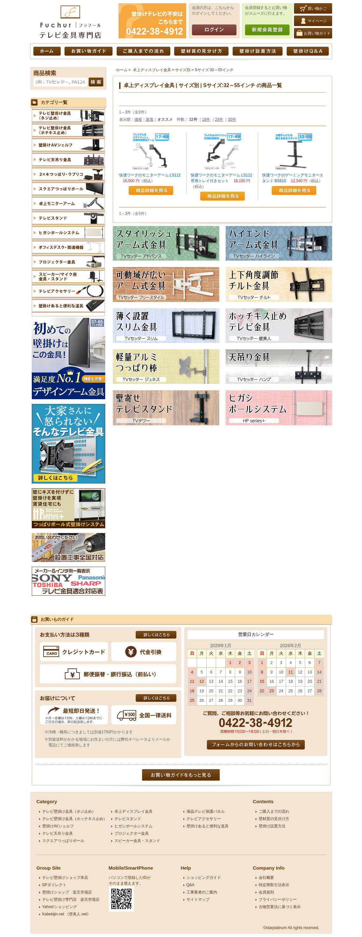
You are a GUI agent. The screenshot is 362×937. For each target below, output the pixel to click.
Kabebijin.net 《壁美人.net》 (66, 914)
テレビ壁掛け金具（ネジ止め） (69, 811)
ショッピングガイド (204, 877)
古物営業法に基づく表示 (280, 907)
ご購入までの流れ (143, 51)
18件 (206, 119)
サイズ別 (182, 70)
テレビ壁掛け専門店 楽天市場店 (70, 899)
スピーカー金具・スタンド (137, 840)
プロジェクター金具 (131, 833)
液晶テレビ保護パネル (206, 811)
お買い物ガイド (89, 51)
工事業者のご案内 (202, 892)
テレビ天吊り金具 (57, 833)
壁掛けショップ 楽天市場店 (67, 892)
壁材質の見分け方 (201, 51)
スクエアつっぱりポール (63, 840)
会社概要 (266, 877)
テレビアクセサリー (204, 819)
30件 (232, 119)
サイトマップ (198, 899)
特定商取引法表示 (274, 885)
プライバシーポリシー (278, 899)
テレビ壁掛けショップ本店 (65, 877)
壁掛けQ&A (308, 51)
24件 (219, 119)
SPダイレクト (54, 885)
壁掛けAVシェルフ (58, 826)
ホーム (47, 51)
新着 (150, 119)
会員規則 (266, 892)
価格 (138, 119)
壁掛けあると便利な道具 (208, 826)
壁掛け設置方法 (258, 51)
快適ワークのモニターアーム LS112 (150, 175)
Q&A (191, 885)
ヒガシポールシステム (133, 826)
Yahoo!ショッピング (59, 907)
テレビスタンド (127, 819)
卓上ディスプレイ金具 (152, 70)
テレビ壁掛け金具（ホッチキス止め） (74, 819)
